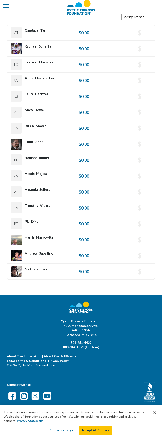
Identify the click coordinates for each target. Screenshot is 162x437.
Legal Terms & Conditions (26, 361)
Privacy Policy (58, 361)
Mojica (41, 174)
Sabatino (46, 253)
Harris (29, 237)
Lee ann (31, 62)
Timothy (31, 205)
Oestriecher (45, 78)
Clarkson (46, 62)
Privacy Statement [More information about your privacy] (30, 425)
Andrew (31, 253)
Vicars (45, 205)
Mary (29, 110)
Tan (43, 30)
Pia (27, 221)
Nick (28, 269)
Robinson (40, 269)
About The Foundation (24, 356)
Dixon (35, 221)
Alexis (30, 174)
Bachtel (41, 94)
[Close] (155, 417)
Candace (32, 30)
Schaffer (46, 46)
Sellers (44, 189)
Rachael (31, 46)
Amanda (31, 189)
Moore (41, 126)
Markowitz (44, 237)
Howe (39, 110)
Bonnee (31, 158)
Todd (29, 142)
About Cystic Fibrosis (60, 356)
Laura (29, 94)
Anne (29, 78)
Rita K (29, 126)
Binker (44, 158)
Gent (39, 142)
